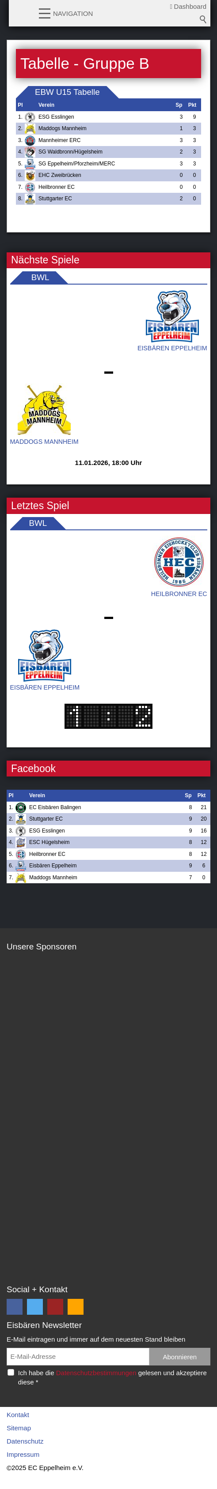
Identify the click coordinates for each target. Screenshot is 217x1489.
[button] (45, 13)
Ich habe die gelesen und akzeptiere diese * (112, 1377)
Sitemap (19, 1428)
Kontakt (18, 1414)
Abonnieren (180, 1357)
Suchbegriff (203, 19)
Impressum (23, 1454)
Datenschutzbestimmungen (96, 1372)
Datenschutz (25, 1441)
